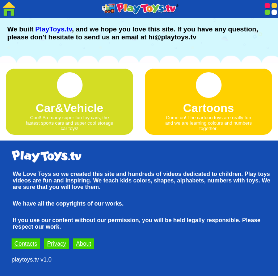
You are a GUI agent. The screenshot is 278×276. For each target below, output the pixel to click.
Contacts (25, 244)
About (83, 244)
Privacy (56, 244)
